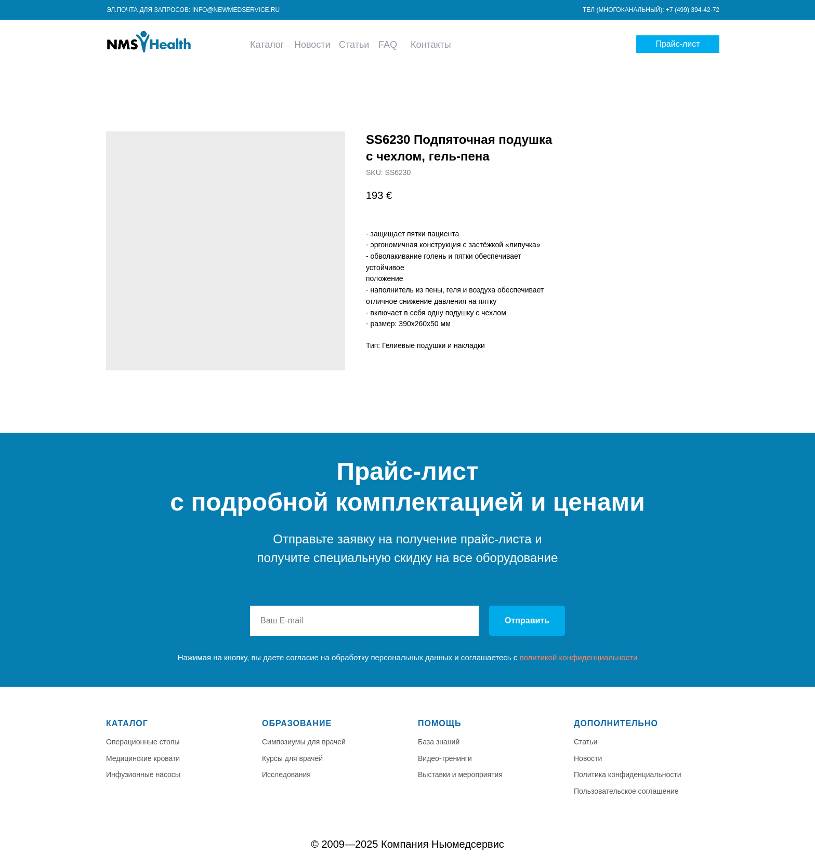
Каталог (267, 44)
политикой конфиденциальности (578, 657)
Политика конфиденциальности (627, 774)
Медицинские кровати (143, 758)
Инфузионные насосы (143, 774)
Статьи (354, 44)
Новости (312, 44)
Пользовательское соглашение (626, 791)
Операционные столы (143, 742)
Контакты (431, 44)
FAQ (387, 44)
